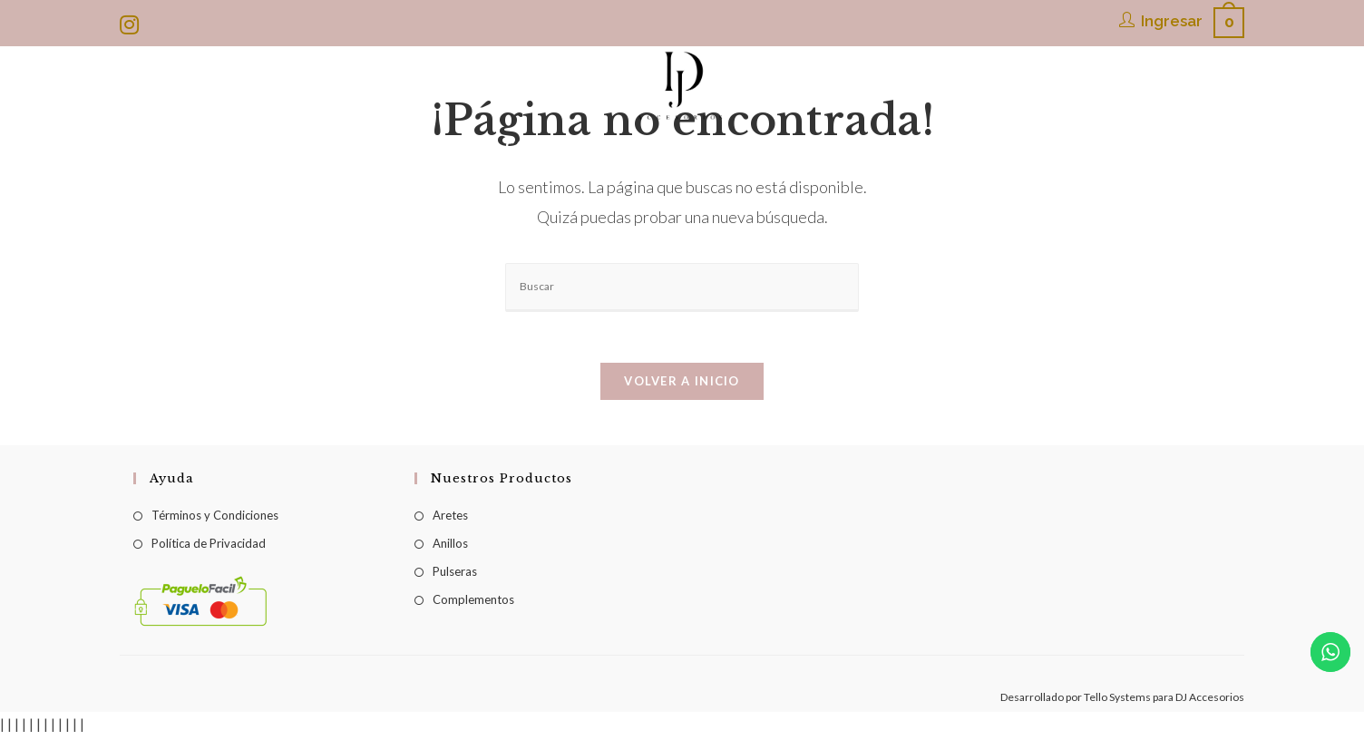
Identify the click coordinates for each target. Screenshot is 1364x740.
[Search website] (1046, 146)
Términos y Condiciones (214, 518)
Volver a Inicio (682, 384)
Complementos (473, 603)
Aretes (450, 518)
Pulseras (455, 575)
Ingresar (1172, 21)
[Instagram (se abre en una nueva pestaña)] (132, 24)
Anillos (450, 547)
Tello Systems (1117, 700)
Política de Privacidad (208, 547)
